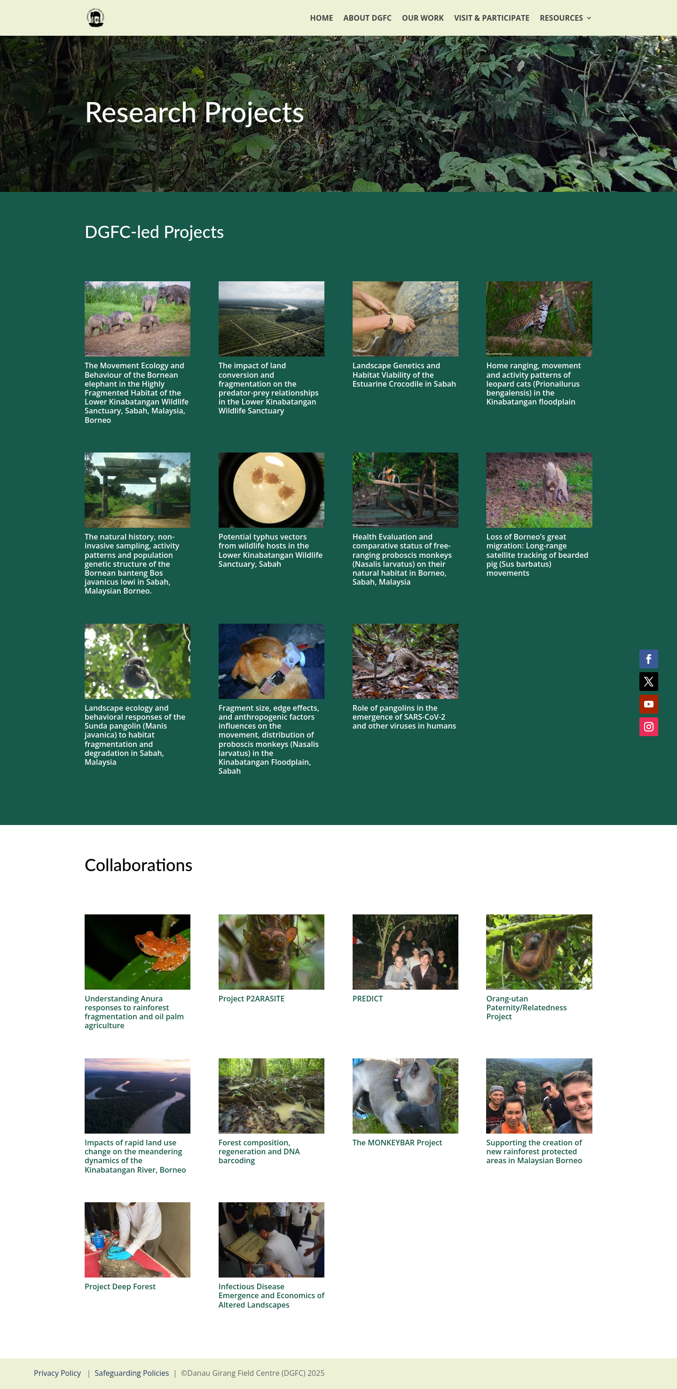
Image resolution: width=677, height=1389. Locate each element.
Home (321, 18)
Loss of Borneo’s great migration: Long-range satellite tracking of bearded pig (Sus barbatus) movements (537, 555)
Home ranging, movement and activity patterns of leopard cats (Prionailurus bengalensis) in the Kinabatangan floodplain (533, 383)
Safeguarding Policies (132, 1373)
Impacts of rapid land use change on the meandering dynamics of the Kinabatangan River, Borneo (135, 1156)
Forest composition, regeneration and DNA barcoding (259, 1151)
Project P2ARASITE (252, 998)
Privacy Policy (57, 1373)
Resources (561, 18)
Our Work (423, 18)
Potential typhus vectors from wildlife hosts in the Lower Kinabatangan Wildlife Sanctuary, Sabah (271, 550)
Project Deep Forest (120, 1286)
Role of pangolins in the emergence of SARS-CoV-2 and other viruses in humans (405, 717)
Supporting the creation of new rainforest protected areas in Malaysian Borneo (534, 1151)
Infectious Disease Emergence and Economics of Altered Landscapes (271, 1295)
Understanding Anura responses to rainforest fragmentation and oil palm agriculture (134, 1012)
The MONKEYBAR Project (397, 1142)
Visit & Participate (491, 18)
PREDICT (368, 998)
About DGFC (368, 18)
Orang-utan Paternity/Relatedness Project (526, 1007)
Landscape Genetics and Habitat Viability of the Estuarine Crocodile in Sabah (404, 374)
